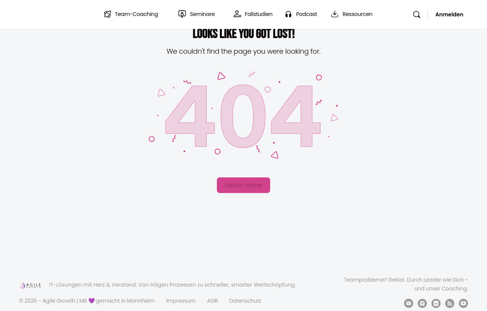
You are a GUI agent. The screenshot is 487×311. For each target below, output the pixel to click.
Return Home (243, 185)
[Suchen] (416, 14)
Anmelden (449, 14)
